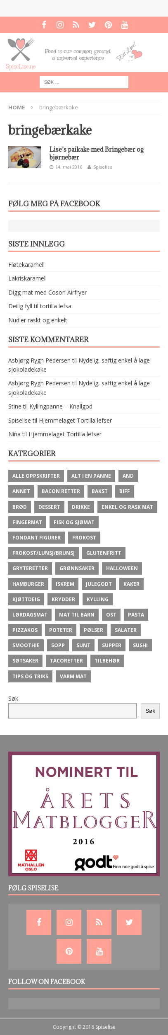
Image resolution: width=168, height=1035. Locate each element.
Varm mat (73, 676)
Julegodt (99, 584)
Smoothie (26, 645)
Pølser (93, 630)
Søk (13, 698)
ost (111, 614)
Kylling (98, 599)
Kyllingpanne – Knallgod (60, 406)
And (128, 475)
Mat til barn (77, 614)
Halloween (122, 568)
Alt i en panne (91, 475)
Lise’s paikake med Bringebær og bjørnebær (97, 153)
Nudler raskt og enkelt (37, 320)
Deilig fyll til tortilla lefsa (39, 306)
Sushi (140, 645)
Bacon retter (61, 491)
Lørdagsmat (29, 614)
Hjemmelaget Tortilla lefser (75, 420)
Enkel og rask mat (127, 506)
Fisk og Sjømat (74, 522)
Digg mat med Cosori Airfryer (47, 292)
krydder (63, 599)
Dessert (49, 506)
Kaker (131, 584)
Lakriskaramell (27, 278)
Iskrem (65, 584)
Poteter (60, 630)
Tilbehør (107, 660)
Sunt (83, 645)
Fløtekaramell (26, 264)
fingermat (27, 522)
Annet (21, 491)
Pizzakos (25, 630)
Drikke (81, 506)
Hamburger (28, 584)
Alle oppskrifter (36, 475)
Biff (124, 491)
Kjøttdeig (26, 599)
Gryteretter (30, 568)
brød (19, 506)
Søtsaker (25, 660)
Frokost (84, 537)
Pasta (136, 614)
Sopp (58, 645)
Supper (111, 645)
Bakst (100, 491)
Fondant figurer (36, 537)
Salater (126, 630)
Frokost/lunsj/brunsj (43, 552)
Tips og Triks (30, 676)
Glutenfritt (103, 552)
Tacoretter (66, 660)
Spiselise (102, 167)
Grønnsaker (77, 568)
